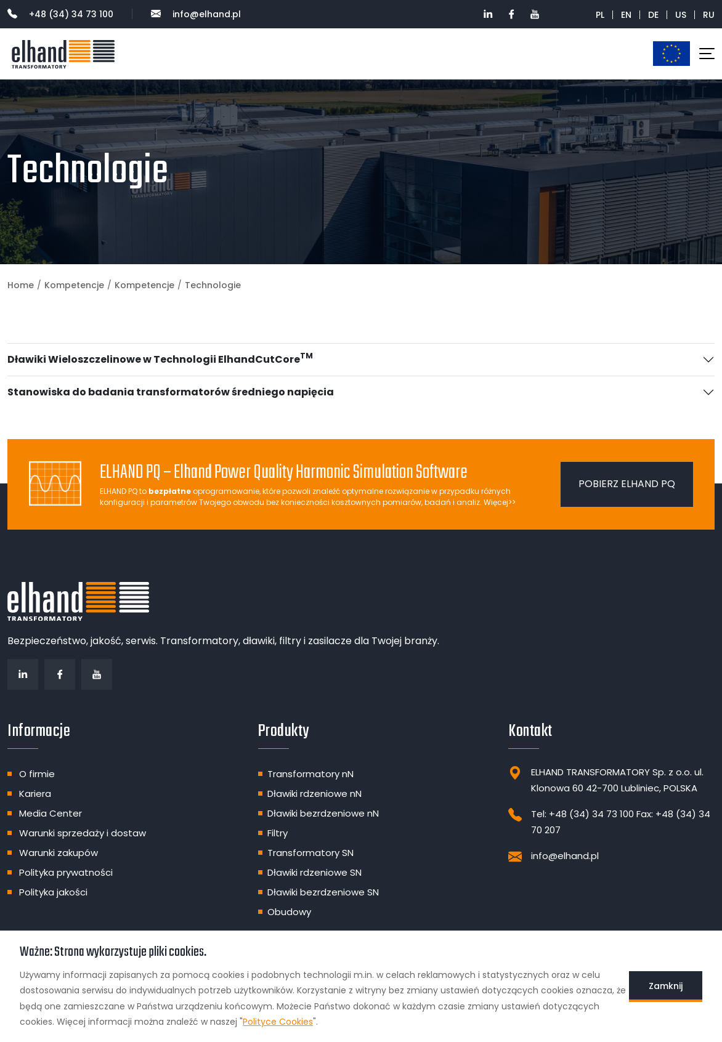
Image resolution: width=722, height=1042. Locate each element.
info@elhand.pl (196, 14)
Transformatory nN (310, 773)
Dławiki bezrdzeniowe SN (323, 892)
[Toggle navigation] (707, 53)
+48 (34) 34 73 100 (60, 14)
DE (653, 15)
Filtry (277, 832)
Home (20, 285)
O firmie (37, 773)
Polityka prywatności (66, 872)
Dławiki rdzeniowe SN (314, 872)
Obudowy (289, 911)
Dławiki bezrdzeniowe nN (323, 813)
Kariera (35, 793)
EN (626, 15)
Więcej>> (500, 502)
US (680, 15)
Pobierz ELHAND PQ (626, 484)
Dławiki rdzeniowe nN (314, 793)
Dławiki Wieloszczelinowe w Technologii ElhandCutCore (160, 358)
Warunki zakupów (58, 852)
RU (709, 15)
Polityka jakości (53, 892)
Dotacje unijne (671, 53)
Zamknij (666, 986)
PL (600, 15)
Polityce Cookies (278, 1022)
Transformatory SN (310, 852)
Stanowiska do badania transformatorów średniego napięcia (170, 392)
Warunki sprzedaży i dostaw (82, 832)
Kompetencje (74, 285)
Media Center (50, 813)
